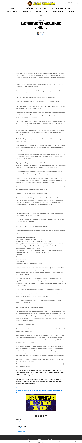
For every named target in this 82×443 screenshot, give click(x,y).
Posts (41, 34)
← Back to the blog (20, 431)
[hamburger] (4, 2)
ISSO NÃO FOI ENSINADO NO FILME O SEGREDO (27, 421)
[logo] (41, 3)
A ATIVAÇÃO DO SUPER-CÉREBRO (24, 428)
